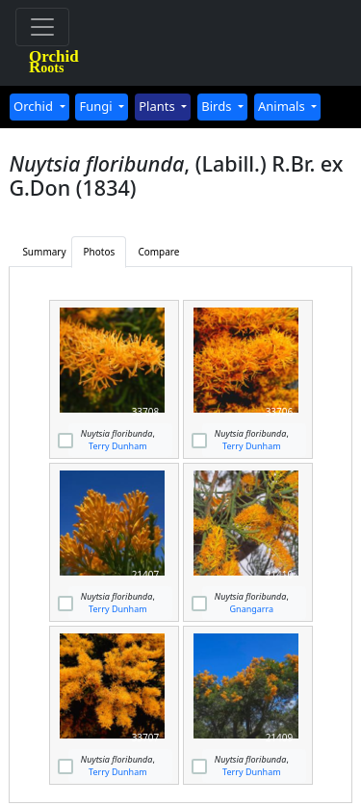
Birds (218, 106)
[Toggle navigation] (42, 27)
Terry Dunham (118, 446)
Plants (158, 106)
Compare (158, 251)
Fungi (97, 106)
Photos (100, 251)
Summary (43, 251)
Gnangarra (252, 609)
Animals (283, 106)
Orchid (34, 106)
